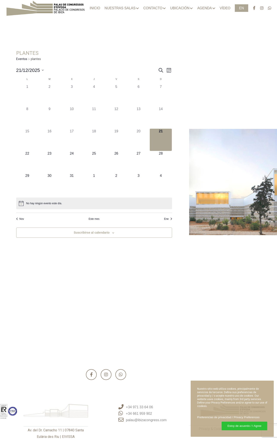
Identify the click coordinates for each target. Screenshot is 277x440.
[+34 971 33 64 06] (138, 407)
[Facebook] (252, 8)
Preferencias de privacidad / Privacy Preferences (228, 417)
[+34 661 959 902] (138, 413)
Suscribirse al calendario (92, 232)
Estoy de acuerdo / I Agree (244, 425)
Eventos (21, 59)
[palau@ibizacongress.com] (138, 420)
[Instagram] (260, 8)
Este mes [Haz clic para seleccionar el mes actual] (94, 218)
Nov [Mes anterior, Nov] (20, 218)
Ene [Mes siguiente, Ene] (168, 218)
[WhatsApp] (268, 8)
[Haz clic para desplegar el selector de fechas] (30, 70)
